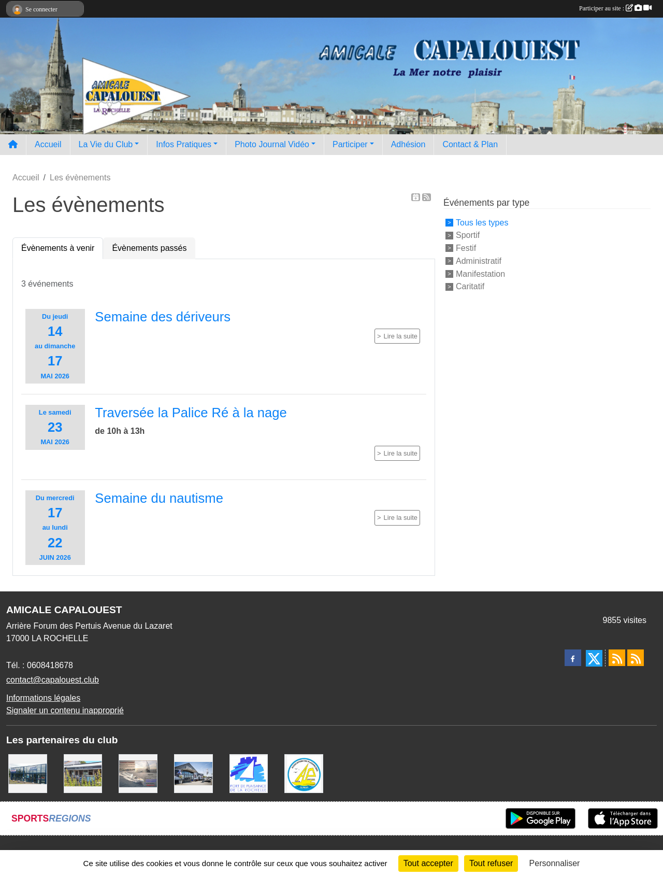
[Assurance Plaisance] (138, 773)
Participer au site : (615, 8)
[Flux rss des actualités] (617, 657)
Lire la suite (400, 336)
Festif (466, 248)
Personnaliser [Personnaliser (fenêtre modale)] (554, 863)
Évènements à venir (57, 248)
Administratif (478, 261)
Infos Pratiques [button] (183, 144)
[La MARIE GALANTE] (83, 773)
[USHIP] (27, 773)
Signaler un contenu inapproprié (65, 710)
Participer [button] (350, 144)
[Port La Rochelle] (248, 773)
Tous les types (482, 222)
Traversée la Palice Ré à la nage (190, 412)
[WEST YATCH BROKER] (193, 773)
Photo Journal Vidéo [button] (272, 144)
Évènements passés (149, 248)
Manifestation (480, 273)
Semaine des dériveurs (162, 316)
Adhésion (408, 144)
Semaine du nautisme (159, 498)
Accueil (48, 144)
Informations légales (43, 698)
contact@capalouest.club (52, 679)
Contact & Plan (470, 144)
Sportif (468, 235)
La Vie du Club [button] (106, 144)
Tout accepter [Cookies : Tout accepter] (428, 863)
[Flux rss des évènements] (635, 657)
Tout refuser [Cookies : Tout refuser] (491, 863)
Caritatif (470, 286)
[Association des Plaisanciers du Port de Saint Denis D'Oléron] (303, 773)
